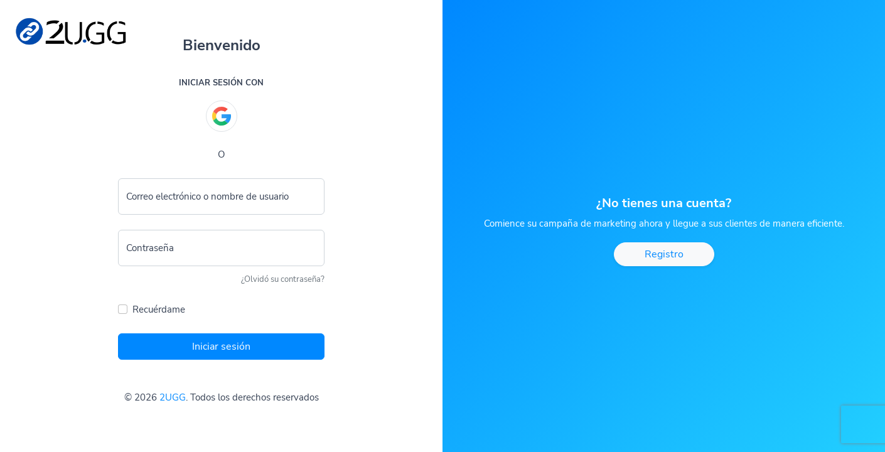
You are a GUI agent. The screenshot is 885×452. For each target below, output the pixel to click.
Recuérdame (158, 309)
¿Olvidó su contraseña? (282, 279)
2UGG (172, 397)
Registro (664, 254)
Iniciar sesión (221, 346)
